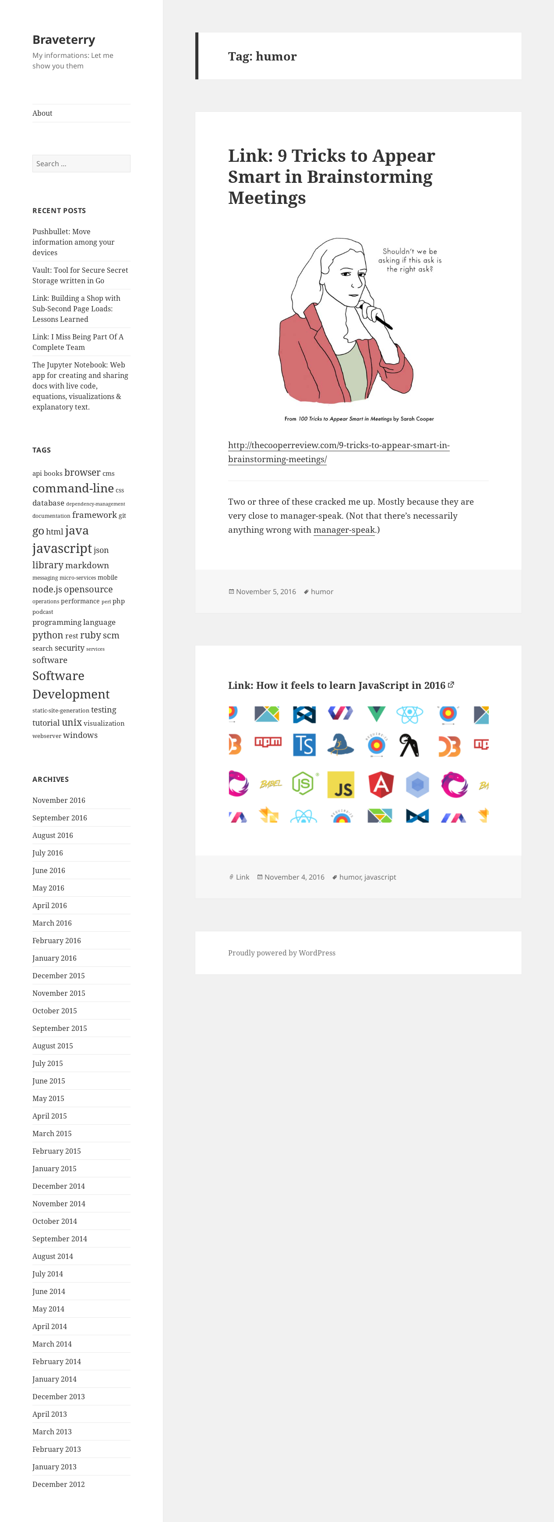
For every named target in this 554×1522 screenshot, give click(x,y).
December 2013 (58, 1396)
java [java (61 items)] (77, 530)
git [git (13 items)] (122, 515)
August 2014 (52, 1256)
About (42, 113)
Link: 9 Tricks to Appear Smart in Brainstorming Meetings (331, 176)
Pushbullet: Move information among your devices (73, 242)
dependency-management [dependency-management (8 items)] (95, 504)
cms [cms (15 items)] (108, 473)
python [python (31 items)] (48, 634)
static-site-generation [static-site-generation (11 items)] (60, 710)
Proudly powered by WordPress (281, 953)
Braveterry (63, 39)
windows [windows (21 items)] (80, 735)
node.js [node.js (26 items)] (47, 589)
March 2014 (52, 1344)
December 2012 (58, 1484)
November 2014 (58, 1203)
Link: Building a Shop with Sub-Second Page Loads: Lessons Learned (76, 308)
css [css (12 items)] (120, 490)
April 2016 (49, 905)
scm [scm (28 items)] (111, 635)
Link (243, 877)
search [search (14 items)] (42, 648)
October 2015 (54, 1011)
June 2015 (48, 1081)
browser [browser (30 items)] (82, 472)
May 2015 (48, 1098)
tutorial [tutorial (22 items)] (46, 722)
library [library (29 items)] (48, 565)
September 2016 (59, 818)
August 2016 (52, 835)
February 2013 (56, 1449)
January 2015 (54, 1168)
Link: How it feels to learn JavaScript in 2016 (336, 684)
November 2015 (58, 993)
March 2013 (52, 1431)
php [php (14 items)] (119, 600)
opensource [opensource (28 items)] (88, 589)
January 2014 (54, 1379)
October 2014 (54, 1221)
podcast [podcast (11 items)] (42, 612)
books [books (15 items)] (53, 473)
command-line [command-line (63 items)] (73, 488)
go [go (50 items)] (38, 530)
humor (322, 591)
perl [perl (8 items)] (106, 602)
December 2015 (58, 975)
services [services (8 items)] (95, 649)
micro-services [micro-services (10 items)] (78, 577)
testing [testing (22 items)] (103, 709)
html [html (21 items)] (55, 531)
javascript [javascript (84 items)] (62, 548)
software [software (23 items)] (49, 660)
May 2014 (48, 1309)
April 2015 (49, 1116)
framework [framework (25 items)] (94, 514)
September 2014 (59, 1239)
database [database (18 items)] (48, 503)
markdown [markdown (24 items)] (87, 565)
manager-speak (344, 529)
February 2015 (56, 1151)
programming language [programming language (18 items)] (74, 622)
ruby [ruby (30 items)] (90, 635)
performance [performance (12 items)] (80, 601)
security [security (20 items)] (70, 647)
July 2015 (47, 1063)
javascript (380, 877)
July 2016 (47, 853)
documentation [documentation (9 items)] (51, 516)
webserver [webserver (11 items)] (46, 736)
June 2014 (48, 1291)
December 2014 (58, 1186)
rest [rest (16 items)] (71, 636)
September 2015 (59, 1028)
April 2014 (49, 1326)
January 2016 (54, 958)
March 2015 (52, 1133)
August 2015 (52, 1046)
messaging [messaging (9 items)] (45, 577)
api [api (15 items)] (37, 473)
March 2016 (52, 923)
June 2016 (48, 870)
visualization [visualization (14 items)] (104, 723)
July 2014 (47, 1274)
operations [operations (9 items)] (45, 601)
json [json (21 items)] (101, 550)
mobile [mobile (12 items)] (108, 577)
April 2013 (49, 1414)
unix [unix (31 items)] (72, 722)
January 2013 (54, 1467)
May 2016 (48, 888)
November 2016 (58, 800)
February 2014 (56, 1361)
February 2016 (56, 940)
